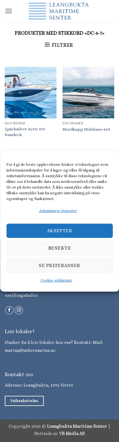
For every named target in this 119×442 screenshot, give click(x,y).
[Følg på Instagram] (19, 310)
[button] (8, 11)
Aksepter (59, 230)
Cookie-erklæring (56, 280)
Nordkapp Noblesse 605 (86, 129)
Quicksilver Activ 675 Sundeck (25, 132)
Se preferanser (59, 265)
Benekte (59, 248)
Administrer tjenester (58, 210)
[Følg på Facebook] (9, 310)
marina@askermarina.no (30, 350)
